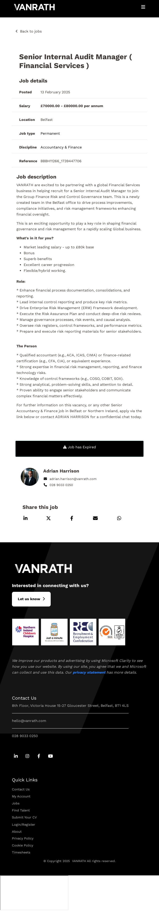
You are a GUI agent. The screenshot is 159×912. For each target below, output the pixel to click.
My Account (21, 796)
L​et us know (29, 599)
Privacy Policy (22, 838)
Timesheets (21, 852)
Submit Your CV (24, 817)
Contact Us (21, 789)
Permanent (50, 133)
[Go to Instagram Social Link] (27, 756)
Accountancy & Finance (61, 147)
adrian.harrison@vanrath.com (70, 479)
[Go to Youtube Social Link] (50, 756)
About (17, 831)
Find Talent (21, 810)
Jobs (16, 803)
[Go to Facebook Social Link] (39, 756)
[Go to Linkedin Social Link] (16, 756)
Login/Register (23, 824)
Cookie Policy (22, 845)
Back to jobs (31, 31)
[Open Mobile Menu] (143, 7)
